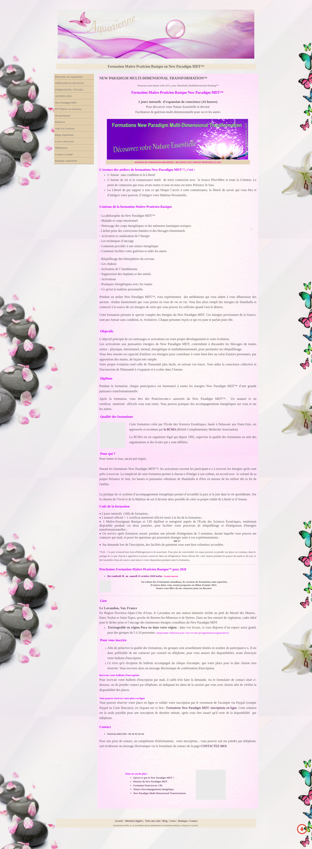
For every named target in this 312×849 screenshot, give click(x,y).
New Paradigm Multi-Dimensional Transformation (159, 793)
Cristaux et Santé (64, 154)
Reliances (60, 121)
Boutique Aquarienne (66, 160)
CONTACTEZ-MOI (213, 746)
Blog (164, 820)
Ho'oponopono (62, 115)
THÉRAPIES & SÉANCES (69, 83)
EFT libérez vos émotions (68, 108)
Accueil (119, 820)
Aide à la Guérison (65, 128)
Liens (173, 820)
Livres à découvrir (64, 141)
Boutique (183, 820)
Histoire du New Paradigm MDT (150, 781)
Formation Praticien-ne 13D (147, 785)
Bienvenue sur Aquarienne (69, 76)
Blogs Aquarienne (64, 134)
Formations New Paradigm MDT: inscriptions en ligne (201, 707)
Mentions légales (134, 820)
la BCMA (170, 429)
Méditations (61, 147)
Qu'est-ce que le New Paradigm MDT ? (153, 777)
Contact (193, 820)
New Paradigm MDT (66, 102)
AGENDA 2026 (63, 96)
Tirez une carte (153, 820)
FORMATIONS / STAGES (69, 89)
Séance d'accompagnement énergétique (153, 789)
